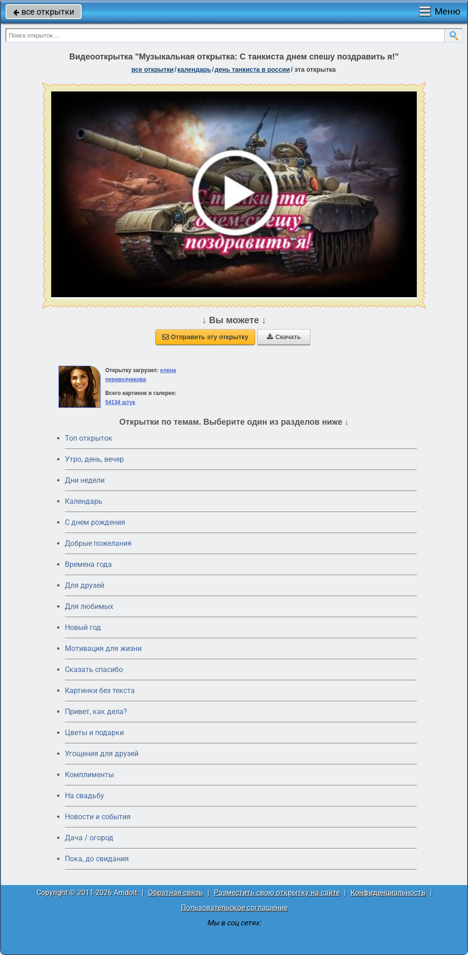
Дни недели (85, 480)
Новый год (83, 627)
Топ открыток (88, 438)
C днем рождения (95, 522)
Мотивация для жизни (103, 648)
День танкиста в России (252, 69)
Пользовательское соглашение (234, 907)
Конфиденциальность (388, 892)
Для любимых (89, 606)
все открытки (43, 11)
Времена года (88, 564)
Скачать (284, 337)
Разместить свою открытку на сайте (277, 892)
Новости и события (98, 816)
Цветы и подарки (94, 732)
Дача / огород (89, 837)
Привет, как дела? (96, 711)
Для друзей (84, 585)
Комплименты (89, 774)
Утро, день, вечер (94, 459)
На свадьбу (84, 795)
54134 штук (120, 402)
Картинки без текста (100, 690)
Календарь (194, 69)
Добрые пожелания (98, 543)
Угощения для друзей (101, 753)
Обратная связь (175, 892)
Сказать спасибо (94, 669)
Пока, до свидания (97, 858)
